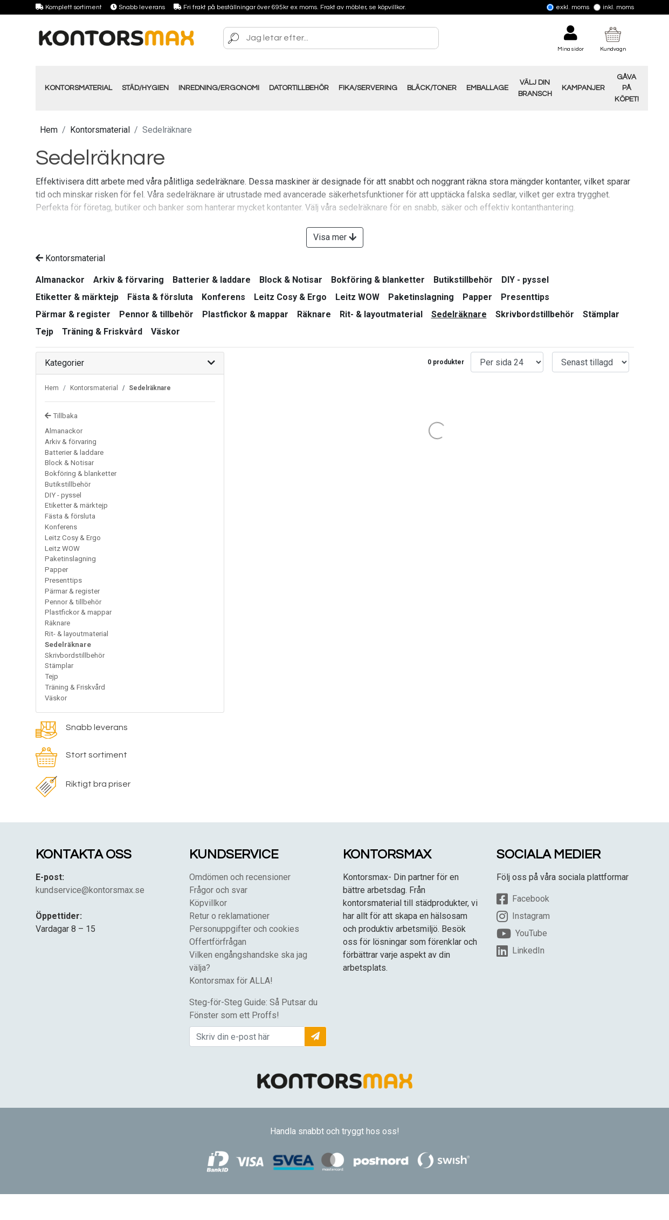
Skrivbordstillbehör (534, 314)
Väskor (165, 331)
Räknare (314, 314)
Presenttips (525, 297)
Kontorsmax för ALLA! (231, 981)
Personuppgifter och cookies (244, 929)
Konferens (223, 297)
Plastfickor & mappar (245, 314)
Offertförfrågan (217, 942)
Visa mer (334, 237)
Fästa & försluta (160, 297)
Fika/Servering (368, 88)
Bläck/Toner (432, 88)
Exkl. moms (568, 7)
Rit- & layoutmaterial (381, 314)
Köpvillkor (208, 903)
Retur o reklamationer (229, 916)
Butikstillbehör (463, 280)
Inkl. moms (614, 7)
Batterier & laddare (212, 280)
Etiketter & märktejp (77, 297)
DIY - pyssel (525, 280)
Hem (49, 130)
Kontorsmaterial (78, 88)
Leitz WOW (357, 297)
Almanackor (60, 280)
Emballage (487, 88)
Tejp (44, 331)
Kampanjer (583, 88)
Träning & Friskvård (102, 331)
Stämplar (601, 314)
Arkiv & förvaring (128, 280)
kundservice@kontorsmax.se (90, 890)
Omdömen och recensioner (240, 877)
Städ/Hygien (145, 88)
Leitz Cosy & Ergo (290, 297)
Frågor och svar (218, 890)
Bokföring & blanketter (378, 280)
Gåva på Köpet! (627, 88)
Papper (477, 297)
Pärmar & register (73, 314)
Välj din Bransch (535, 88)
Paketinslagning (421, 297)
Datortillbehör (299, 88)
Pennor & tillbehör (156, 314)
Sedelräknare (459, 314)
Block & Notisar (290, 280)
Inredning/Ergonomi (218, 88)
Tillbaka (61, 416)
